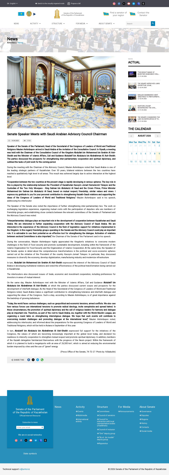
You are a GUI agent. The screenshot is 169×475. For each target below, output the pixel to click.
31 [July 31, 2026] (149, 145)
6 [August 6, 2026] (145, 153)
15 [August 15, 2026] (154, 161)
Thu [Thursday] (144, 142)
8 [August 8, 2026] (154, 153)
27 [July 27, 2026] (131, 145)
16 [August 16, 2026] (159, 161)
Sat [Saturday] (153, 142)
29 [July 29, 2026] (140, 145)
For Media (124, 406)
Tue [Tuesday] (135, 142)
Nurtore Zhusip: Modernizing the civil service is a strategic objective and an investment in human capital (147, 107)
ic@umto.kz (24, 469)
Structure (102, 406)
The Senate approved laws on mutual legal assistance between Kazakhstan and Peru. (149, 84)
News (20, 42)
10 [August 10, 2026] (131, 161)
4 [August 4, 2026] (136, 153)
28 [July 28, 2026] (136, 145)
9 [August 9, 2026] (159, 153)
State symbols (30, 453)
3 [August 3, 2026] (131, 153)
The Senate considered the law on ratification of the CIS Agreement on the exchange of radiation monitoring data (149, 118)
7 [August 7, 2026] (150, 153)
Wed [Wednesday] (140, 142)
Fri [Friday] (149, 142)
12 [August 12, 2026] (140, 161)
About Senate (147, 406)
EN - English (12, 3)
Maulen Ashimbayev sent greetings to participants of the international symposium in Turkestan (148, 96)
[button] (49, 3)
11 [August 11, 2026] (136, 161)
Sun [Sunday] (158, 142)
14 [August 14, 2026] (149, 161)
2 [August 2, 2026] (159, 145)
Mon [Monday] (131, 142)
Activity (80, 406)
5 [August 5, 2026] (141, 153)
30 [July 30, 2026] (145, 145)
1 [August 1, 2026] (154, 145)
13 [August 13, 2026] (145, 161)
